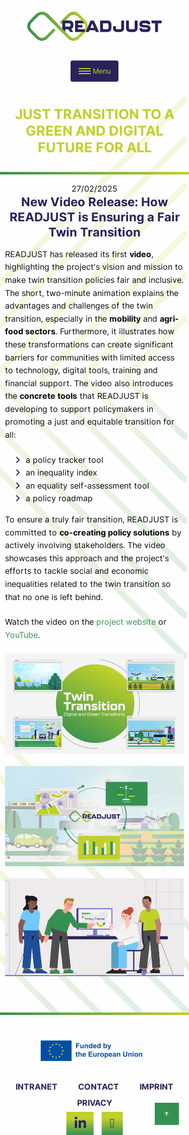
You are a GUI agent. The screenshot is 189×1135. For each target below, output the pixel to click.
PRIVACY (94, 1103)
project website (126, 622)
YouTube (21, 635)
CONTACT (98, 1087)
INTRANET (36, 1087)
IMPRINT (156, 1087)
